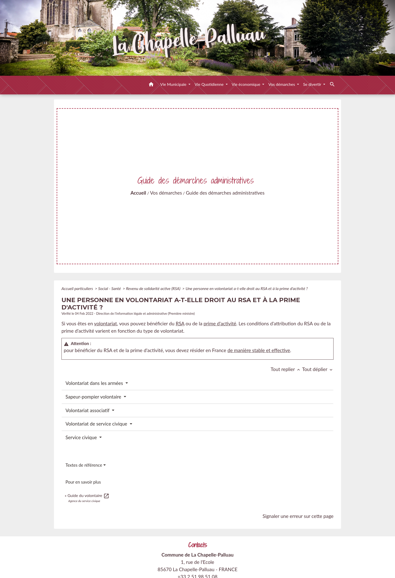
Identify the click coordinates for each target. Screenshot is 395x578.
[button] (151, 85)
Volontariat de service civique (96, 424)
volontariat (105, 323)
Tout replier (286, 369)
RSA (180, 323)
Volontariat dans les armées (94, 383)
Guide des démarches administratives (225, 193)
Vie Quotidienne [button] (209, 84)
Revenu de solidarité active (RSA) (153, 288)
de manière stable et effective (258, 350)
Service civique (81, 437)
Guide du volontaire (88, 495)
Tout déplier (318, 369)
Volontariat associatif (88, 410)
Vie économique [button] (246, 84)
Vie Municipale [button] (173, 84)
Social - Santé (110, 288)
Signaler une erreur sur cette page (298, 516)
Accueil (138, 193)
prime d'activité (220, 323)
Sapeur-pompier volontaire (93, 397)
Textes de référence (83, 465)
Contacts (197, 545)
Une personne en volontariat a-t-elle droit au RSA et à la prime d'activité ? (247, 288)
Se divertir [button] (312, 84)
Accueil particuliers (77, 288)
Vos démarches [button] (282, 84)
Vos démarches (166, 193)
